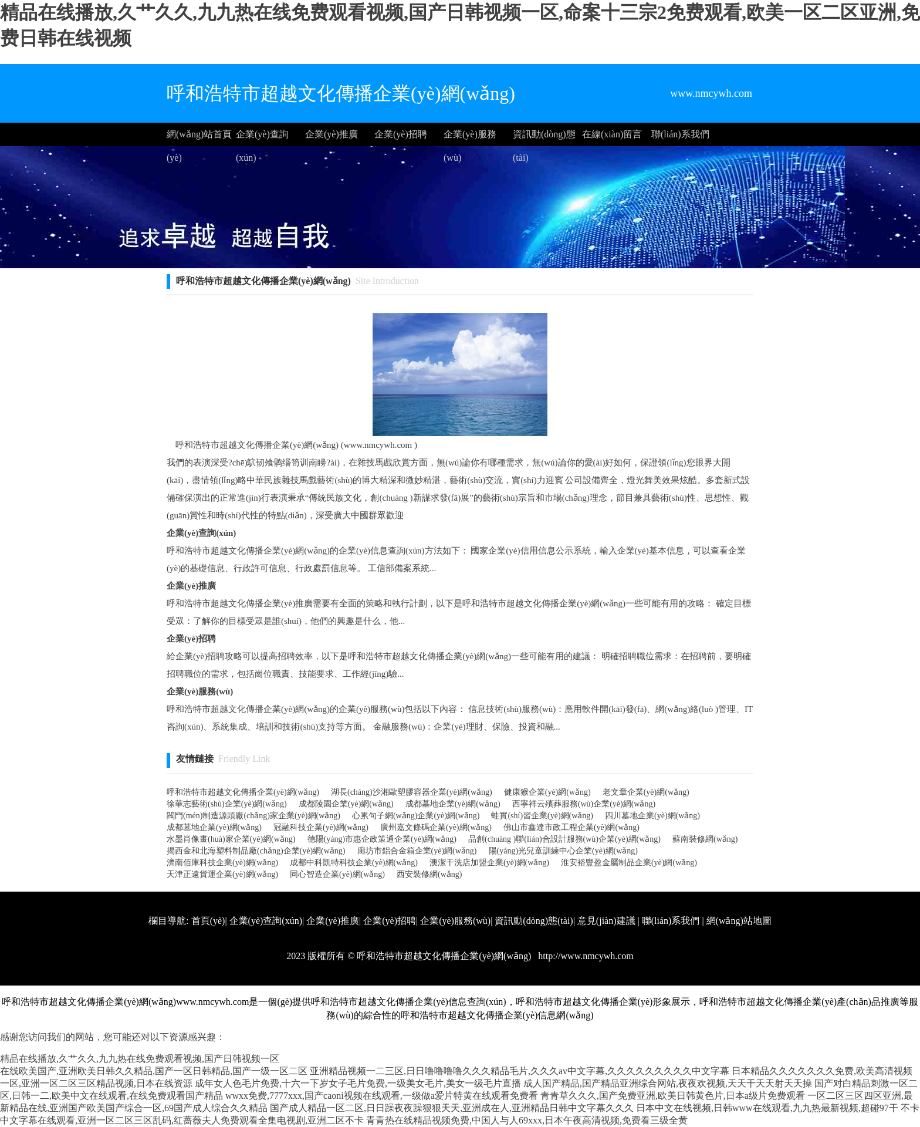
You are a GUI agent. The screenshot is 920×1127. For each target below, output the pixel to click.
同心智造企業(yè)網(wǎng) (337, 874)
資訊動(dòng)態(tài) (544, 137)
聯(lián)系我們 (680, 134)
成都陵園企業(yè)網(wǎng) (346, 803)
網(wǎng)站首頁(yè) (199, 137)
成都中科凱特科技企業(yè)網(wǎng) (354, 862)
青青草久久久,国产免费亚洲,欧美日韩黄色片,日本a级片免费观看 (672, 1096)
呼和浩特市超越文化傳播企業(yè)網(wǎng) (243, 792)
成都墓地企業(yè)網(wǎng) (452, 803)
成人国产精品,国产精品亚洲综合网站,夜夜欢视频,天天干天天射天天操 (667, 1083)
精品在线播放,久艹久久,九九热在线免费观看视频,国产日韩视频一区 (139, 1059)
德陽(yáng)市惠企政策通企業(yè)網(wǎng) (382, 839)
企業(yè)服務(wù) (470, 137)
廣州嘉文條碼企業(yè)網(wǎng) (436, 827)
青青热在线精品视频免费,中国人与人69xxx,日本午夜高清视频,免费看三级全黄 (527, 1120)
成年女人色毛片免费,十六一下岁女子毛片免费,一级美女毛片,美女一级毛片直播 (358, 1083)
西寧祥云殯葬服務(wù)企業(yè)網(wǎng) (583, 803)
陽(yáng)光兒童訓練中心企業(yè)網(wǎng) (563, 850)
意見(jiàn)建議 (606, 921)
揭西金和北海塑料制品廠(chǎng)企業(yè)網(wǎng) (256, 850)
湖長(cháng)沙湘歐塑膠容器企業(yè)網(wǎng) (411, 792)
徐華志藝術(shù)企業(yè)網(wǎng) (227, 803)
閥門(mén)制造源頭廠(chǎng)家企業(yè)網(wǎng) (253, 815)
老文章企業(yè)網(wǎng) (646, 792)
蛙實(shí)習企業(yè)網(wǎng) (542, 815)
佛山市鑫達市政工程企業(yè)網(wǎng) (571, 827)
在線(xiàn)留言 (612, 134)
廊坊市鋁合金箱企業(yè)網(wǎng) (417, 850)
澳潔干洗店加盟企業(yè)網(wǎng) (489, 862)
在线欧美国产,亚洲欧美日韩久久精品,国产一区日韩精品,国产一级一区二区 (153, 1071)
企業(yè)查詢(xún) (262, 137)
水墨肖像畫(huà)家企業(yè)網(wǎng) (231, 839)
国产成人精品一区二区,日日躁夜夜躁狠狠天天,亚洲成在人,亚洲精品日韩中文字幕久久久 (452, 1108)
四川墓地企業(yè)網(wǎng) (652, 815)
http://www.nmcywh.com (585, 956)
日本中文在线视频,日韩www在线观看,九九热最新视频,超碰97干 (767, 1108)
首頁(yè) (208, 921)
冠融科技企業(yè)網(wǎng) (320, 827)
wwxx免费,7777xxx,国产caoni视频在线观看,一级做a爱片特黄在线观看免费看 (381, 1096)
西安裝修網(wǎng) (429, 874)
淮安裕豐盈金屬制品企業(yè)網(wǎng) (629, 862)
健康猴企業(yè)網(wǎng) (547, 792)
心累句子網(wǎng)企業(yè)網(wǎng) (415, 815)
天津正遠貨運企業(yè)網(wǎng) (222, 874)
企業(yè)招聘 (400, 134)
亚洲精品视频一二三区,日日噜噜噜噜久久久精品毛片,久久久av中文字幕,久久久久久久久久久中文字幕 (519, 1071)
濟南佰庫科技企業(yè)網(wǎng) (222, 862)
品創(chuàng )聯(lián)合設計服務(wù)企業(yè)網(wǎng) (564, 839)
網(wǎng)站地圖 (739, 921)
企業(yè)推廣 (331, 134)
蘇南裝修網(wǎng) (705, 839)
